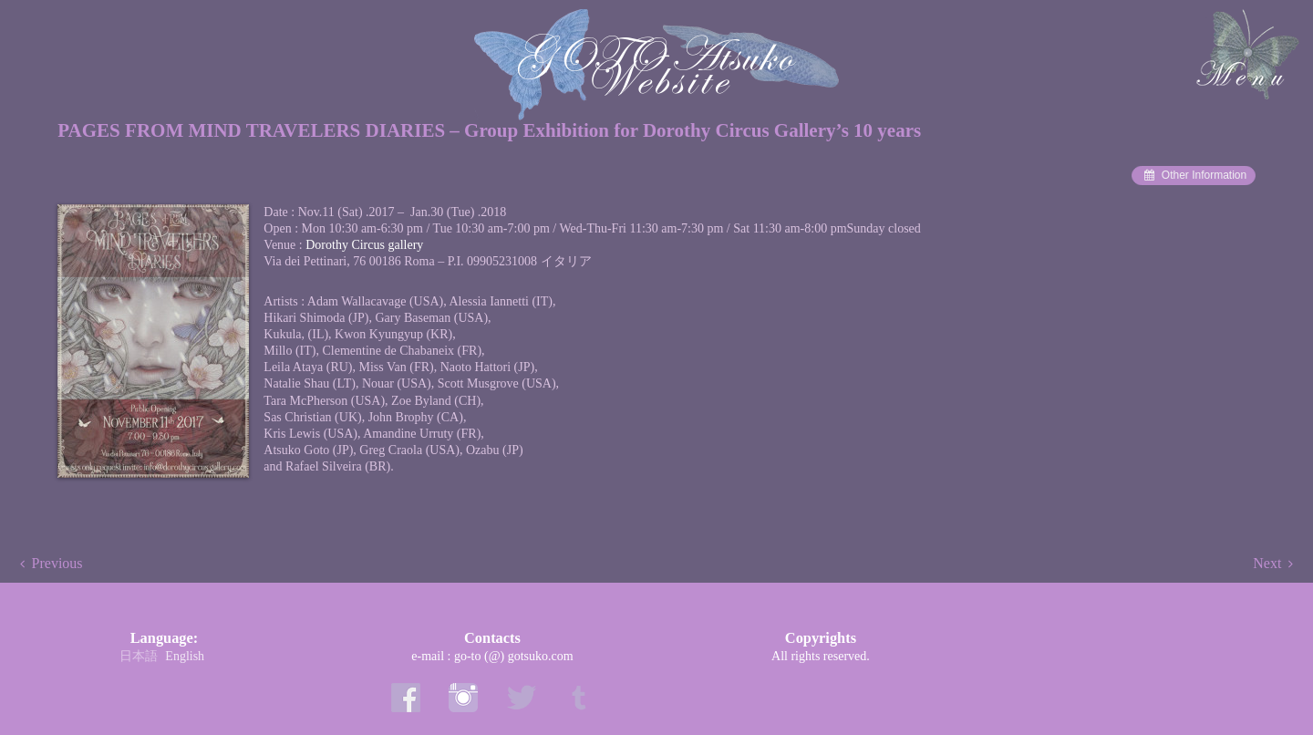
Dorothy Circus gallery (364, 245)
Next (1267, 563)
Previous (57, 563)
